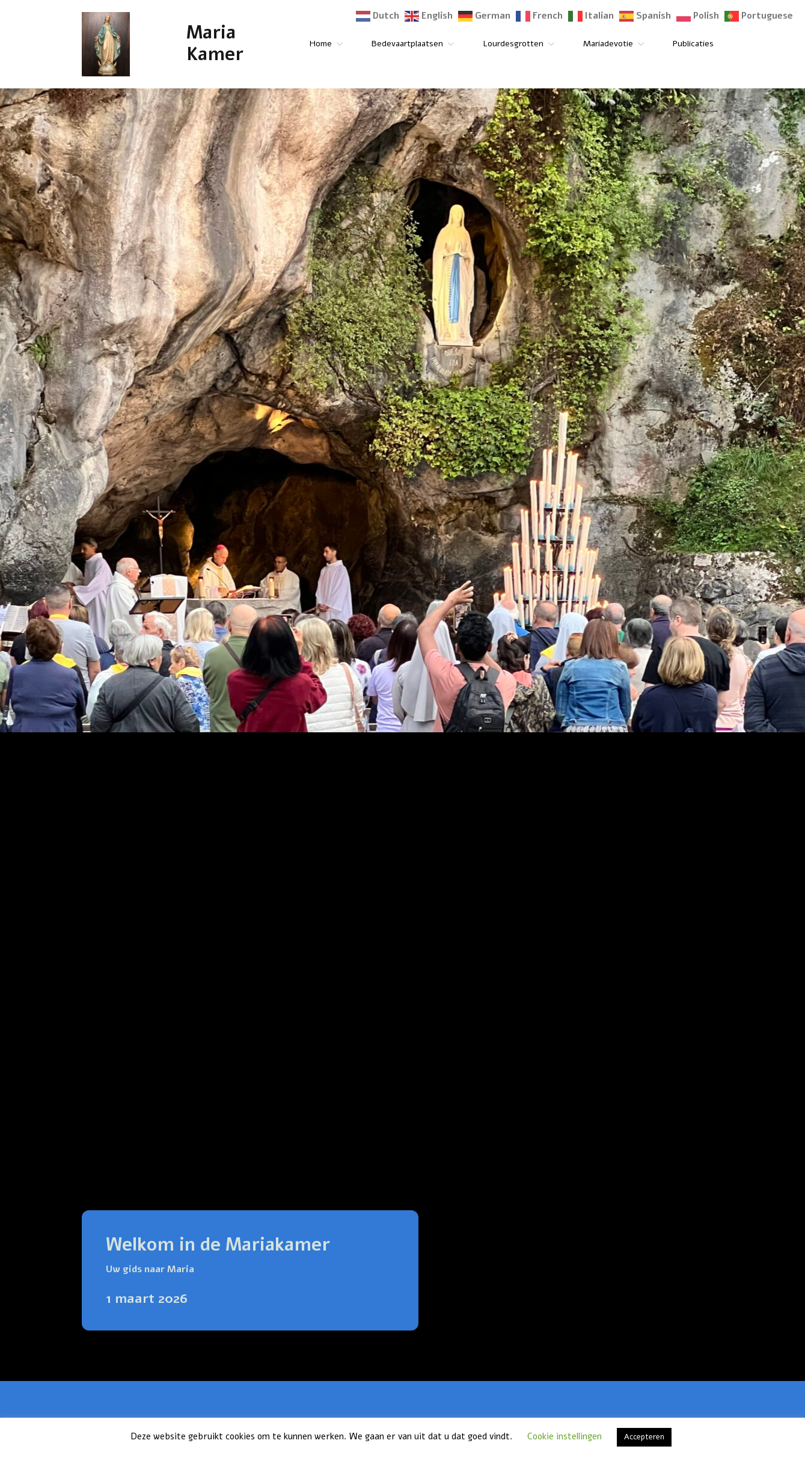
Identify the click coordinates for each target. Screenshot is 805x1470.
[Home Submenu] (342, 44)
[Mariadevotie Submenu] (643, 44)
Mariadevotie (608, 43)
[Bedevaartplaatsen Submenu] (453, 44)
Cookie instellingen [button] (564, 1436)
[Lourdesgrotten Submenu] (553, 44)
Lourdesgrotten (513, 43)
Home (321, 43)
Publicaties (693, 43)
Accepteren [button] (644, 1437)
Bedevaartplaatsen (407, 43)
